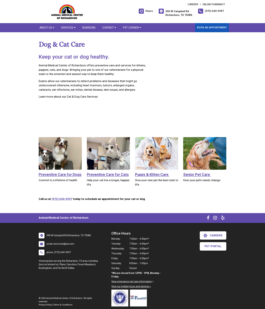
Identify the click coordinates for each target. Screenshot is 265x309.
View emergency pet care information (131, 281)
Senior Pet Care (197, 174)
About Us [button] (47, 27)
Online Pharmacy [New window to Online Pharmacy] (213, 4)
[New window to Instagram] (215, 218)
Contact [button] (109, 27)
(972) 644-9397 (62, 199)
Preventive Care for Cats (108, 174)
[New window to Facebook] (208, 218)
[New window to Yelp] (222, 218)
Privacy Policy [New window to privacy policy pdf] (45, 304)
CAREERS (193, 4)
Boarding (88, 27)
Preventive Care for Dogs (60, 174)
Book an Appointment (212, 27)
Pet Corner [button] (132, 27)
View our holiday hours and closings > (131, 286)
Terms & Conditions (62, 304)
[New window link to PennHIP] (139, 298)
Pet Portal (213, 246)
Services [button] (68, 27)
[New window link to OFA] (120, 298)
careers (213, 235)
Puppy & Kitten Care (152, 174)
